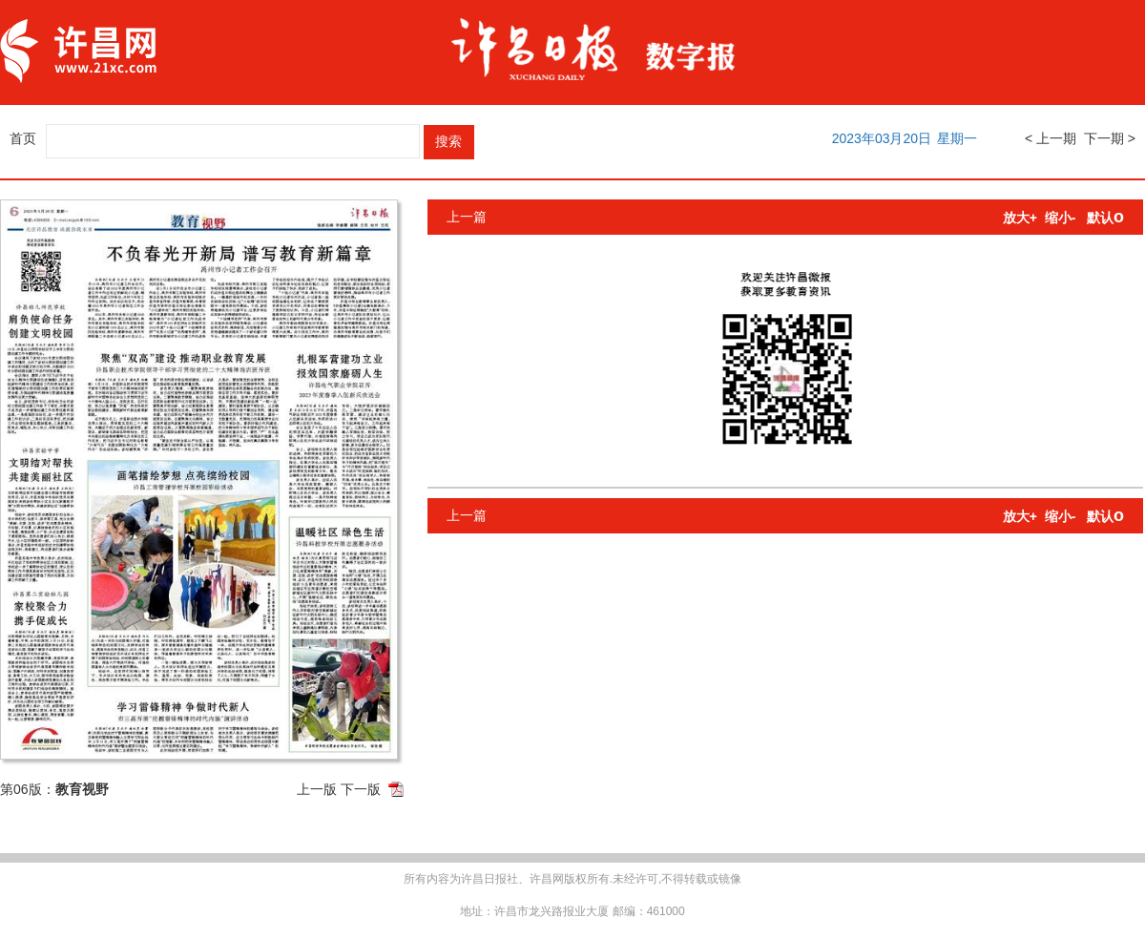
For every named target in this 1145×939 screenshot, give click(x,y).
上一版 (317, 789)
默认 (1105, 217)
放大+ (1020, 217)
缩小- (1060, 217)
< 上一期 (1050, 138)
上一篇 (467, 216)
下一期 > (1109, 138)
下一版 (361, 789)
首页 (23, 138)
